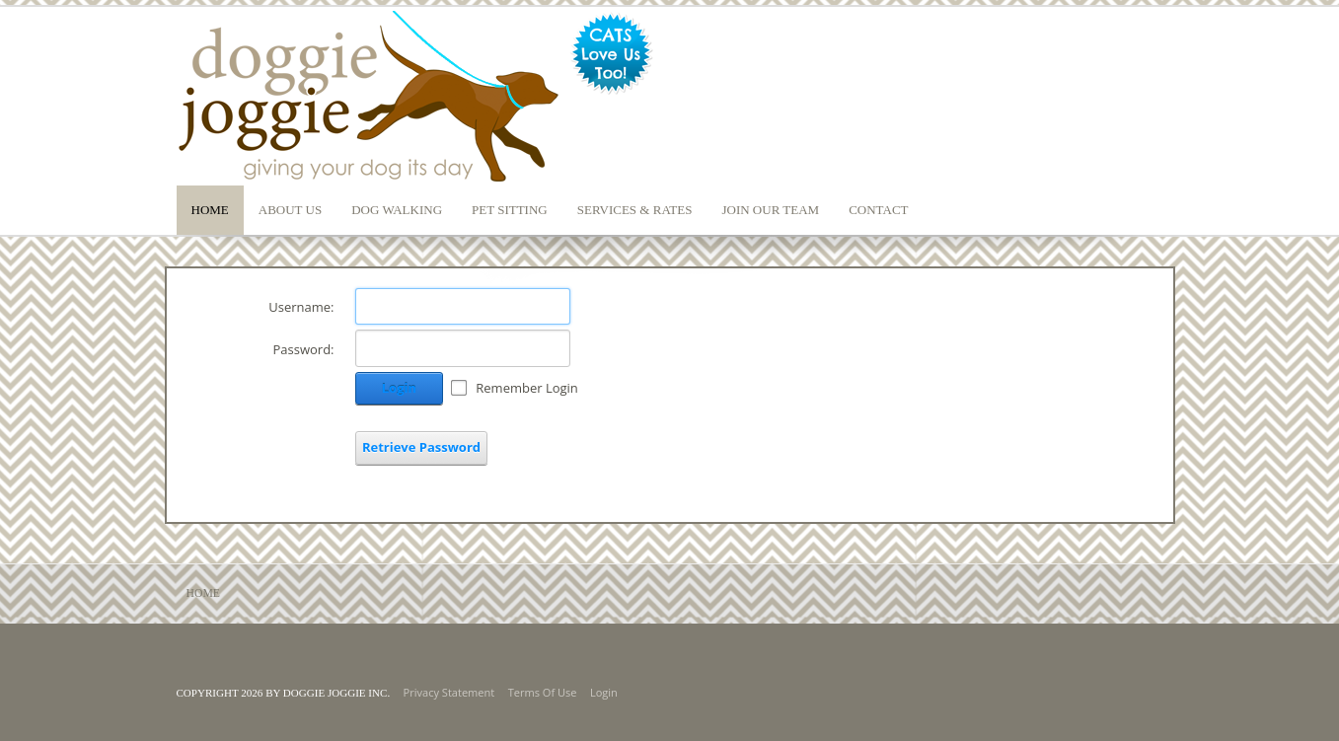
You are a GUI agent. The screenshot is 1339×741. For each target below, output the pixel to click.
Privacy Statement (449, 692)
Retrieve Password (421, 447)
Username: (301, 307)
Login (399, 388)
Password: (303, 349)
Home (210, 209)
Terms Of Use (542, 692)
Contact (878, 209)
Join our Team (770, 209)
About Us (290, 209)
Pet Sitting (510, 209)
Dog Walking (396, 209)
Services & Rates (635, 209)
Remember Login (527, 388)
